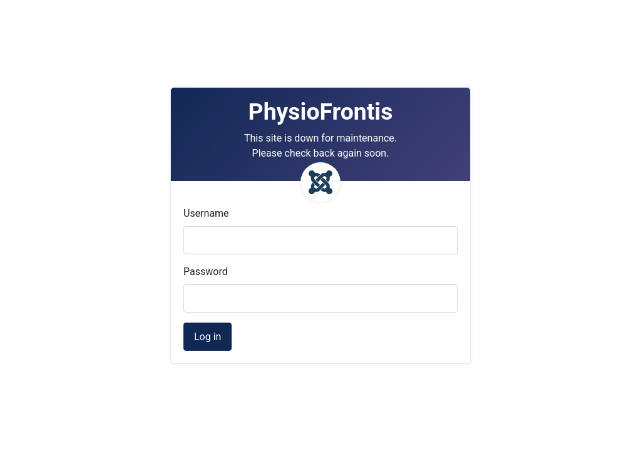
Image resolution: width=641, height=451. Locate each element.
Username (206, 213)
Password (205, 271)
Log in (207, 337)
